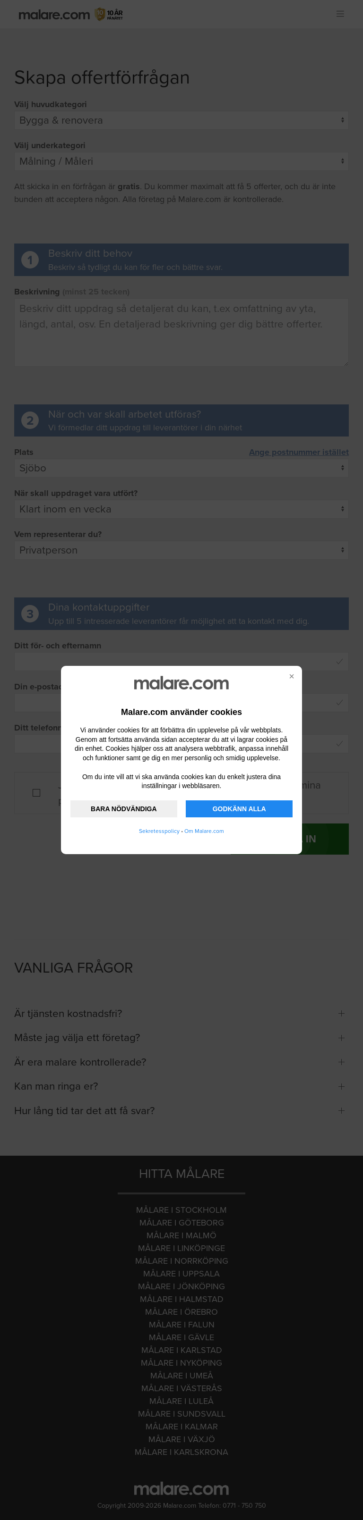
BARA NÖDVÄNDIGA (123, 809)
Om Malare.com (204, 831)
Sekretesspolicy (159, 831)
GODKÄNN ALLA (239, 809)
